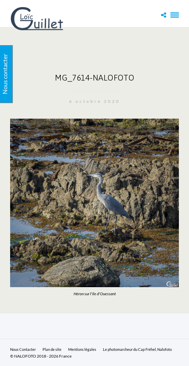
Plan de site (52, 349)
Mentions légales (82, 349)
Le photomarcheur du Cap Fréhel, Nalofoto (137, 349)
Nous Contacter (23, 349)
